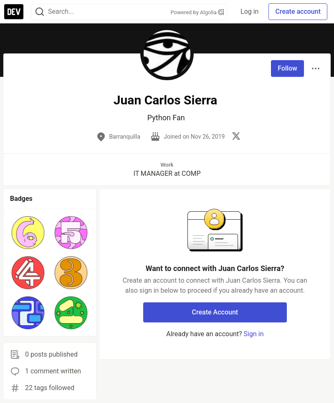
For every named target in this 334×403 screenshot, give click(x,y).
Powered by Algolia (197, 12)
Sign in (254, 334)
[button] (28, 232)
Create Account (215, 312)
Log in (249, 11)
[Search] (39, 12)
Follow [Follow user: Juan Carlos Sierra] (287, 68)
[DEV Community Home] (13, 11)
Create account (298, 11)
